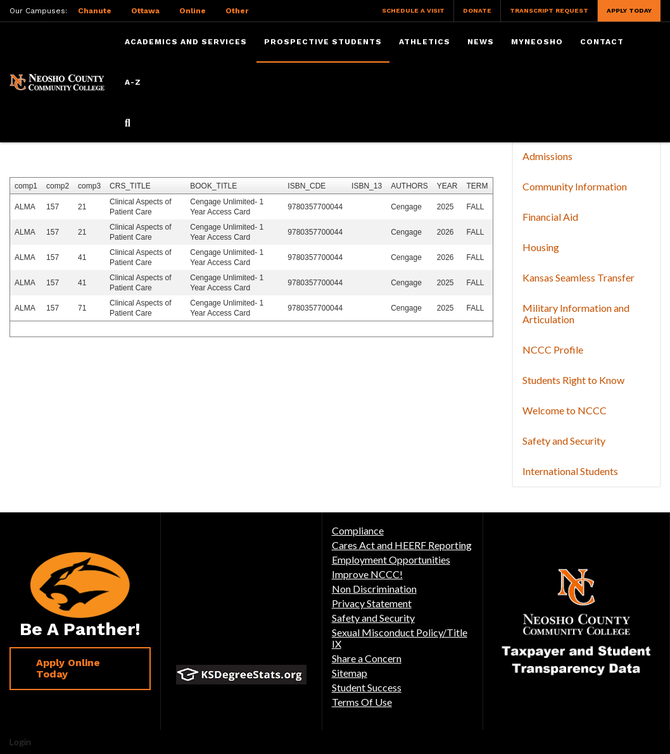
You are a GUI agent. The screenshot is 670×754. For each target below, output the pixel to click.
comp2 (57, 186)
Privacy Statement (372, 603)
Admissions (547, 156)
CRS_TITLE (130, 186)
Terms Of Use (362, 702)
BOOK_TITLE (213, 186)
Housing (540, 247)
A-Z (133, 82)
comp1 (26, 186)
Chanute (94, 10)
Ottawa (145, 10)
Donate (477, 10)
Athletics (424, 41)
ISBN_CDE (307, 186)
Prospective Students (323, 41)
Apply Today (629, 10)
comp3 (89, 186)
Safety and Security (563, 441)
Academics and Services (186, 41)
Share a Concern (366, 658)
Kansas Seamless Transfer (578, 277)
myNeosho (537, 41)
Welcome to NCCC (564, 410)
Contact (602, 41)
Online (192, 10)
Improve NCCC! (367, 574)
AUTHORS (409, 186)
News (480, 41)
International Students (570, 471)
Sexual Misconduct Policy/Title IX (399, 638)
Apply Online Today (68, 668)
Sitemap (349, 673)
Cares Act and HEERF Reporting (402, 545)
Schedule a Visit (413, 10)
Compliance (358, 530)
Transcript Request (549, 10)
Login (20, 741)
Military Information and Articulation (575, 313)
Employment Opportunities (391, 559)
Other (236, 10)
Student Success (366, 687)
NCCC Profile (552, 349)
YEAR (447, 186)
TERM (477, 186)
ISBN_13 (366, 186)
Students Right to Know (573, 380)
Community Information (574, 186)
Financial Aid (550, 217)
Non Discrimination (374, 589)
